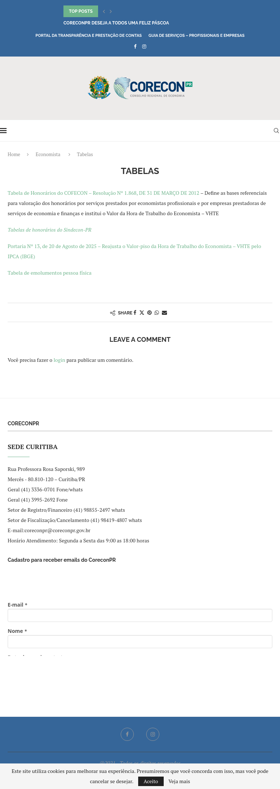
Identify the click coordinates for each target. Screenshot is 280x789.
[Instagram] (144, 46)
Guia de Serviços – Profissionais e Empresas (196, 35)
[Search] (276, 130)
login (59, 359)
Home (14, 154)
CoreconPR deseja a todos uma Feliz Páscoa (116, 23)
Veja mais (179, 781)
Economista (48, 154)
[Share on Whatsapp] (157, 312)
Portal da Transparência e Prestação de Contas (88, 35)
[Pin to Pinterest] (149, 312)
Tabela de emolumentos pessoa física (50, 272)
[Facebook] (135, 46)
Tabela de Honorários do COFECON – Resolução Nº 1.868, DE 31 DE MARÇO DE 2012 (103, 192)
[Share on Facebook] (134, 312)
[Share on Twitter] (141, 312)
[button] (104, 11)
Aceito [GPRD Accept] (151, 781)
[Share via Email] (164, 312)
